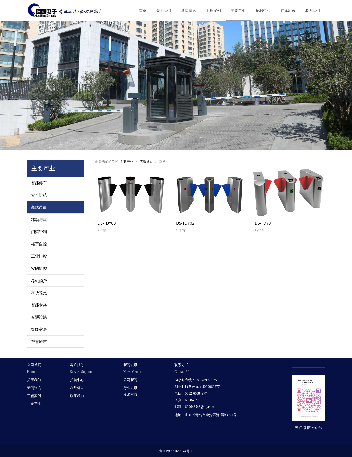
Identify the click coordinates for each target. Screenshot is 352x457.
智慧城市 (39, 341)
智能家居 (39, 329)
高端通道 (39, 207)
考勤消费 (39, 280)
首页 (142, 10)
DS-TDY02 (185, 223)
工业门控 (39, 256)
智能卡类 (39, 305)
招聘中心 (263, 10)
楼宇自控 (39, 244)
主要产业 (238, 10)
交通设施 (39, 317)
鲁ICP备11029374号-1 (176, 451)
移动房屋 (39, 219)
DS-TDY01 (264, 223)
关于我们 (163, 10)
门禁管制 (39, 231)
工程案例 (213, 10)
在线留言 (287, 10)
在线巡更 (39, 292)
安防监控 (39, 268)
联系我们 (312, 10)
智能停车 (39, 183)
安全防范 (39, 195)
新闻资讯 (188, 10)
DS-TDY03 (107, 223)
